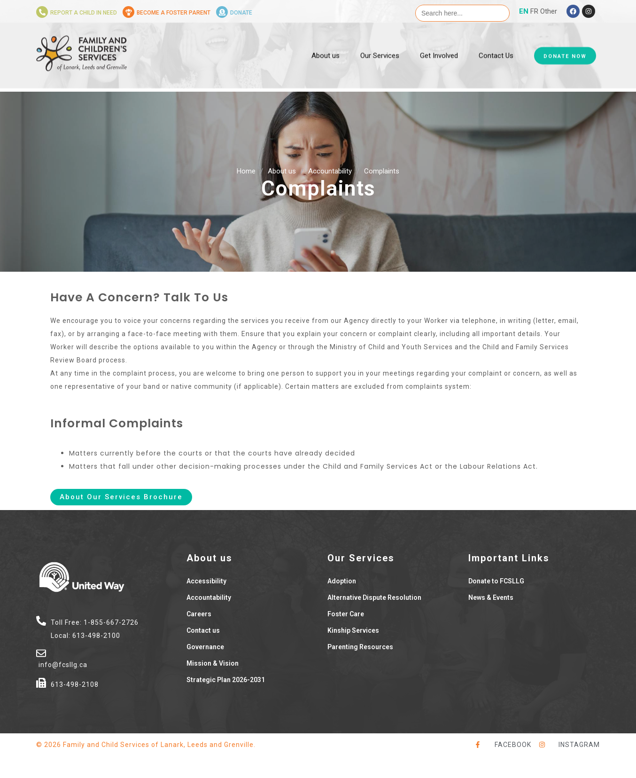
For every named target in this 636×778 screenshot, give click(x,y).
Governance (205, 647)
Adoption (341, 581)
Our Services (379, 40)
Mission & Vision (212, 663)
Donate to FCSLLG (496, 581)
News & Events (490, 597)
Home (246, 171)
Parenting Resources (360, 647)
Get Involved (439, 40)
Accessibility (206, 581)
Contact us (203, 630)
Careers (198, 614)
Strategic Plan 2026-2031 (225, 680)
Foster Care (345, 614)
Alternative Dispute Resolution (374, 597)
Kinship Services (353, 630)
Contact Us (496, 40)
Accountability (330, 171)
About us (325, 40)
